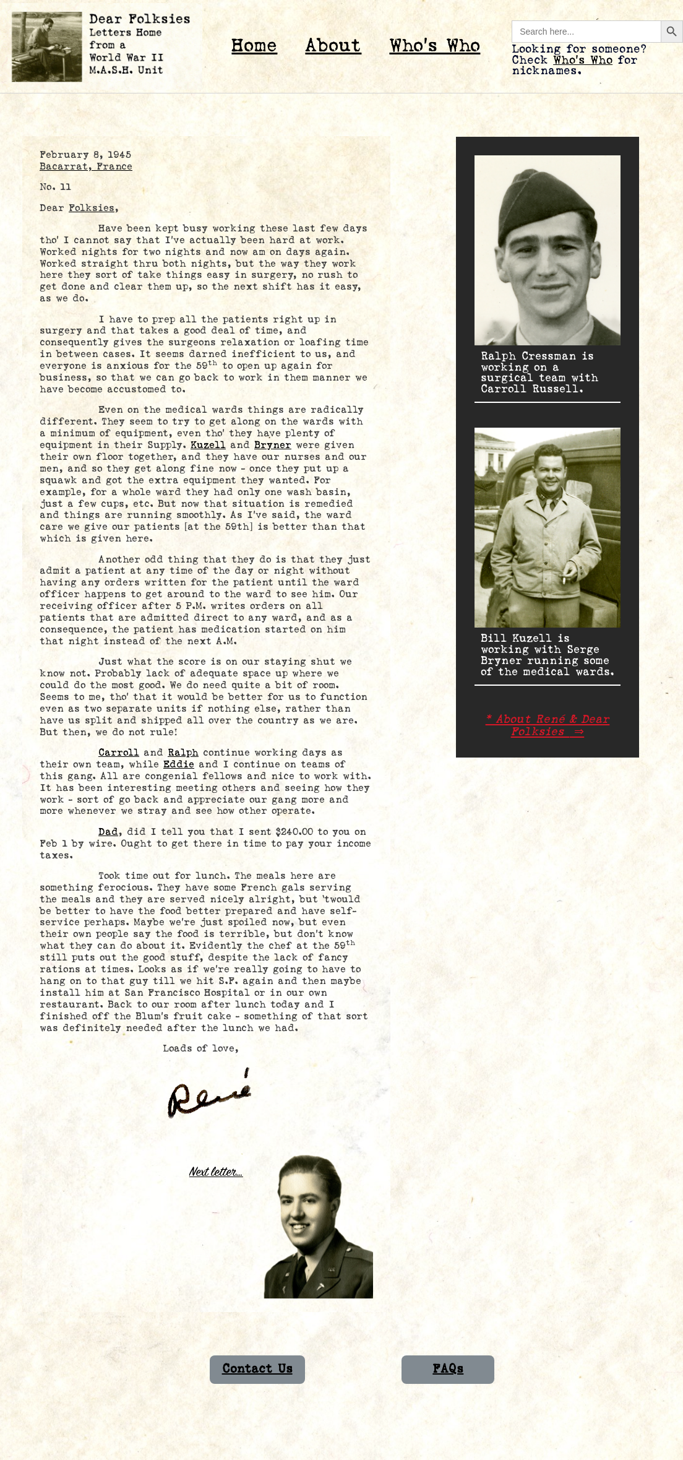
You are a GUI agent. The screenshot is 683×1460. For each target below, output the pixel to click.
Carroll (118, 753)
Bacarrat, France (86, 167)
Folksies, (94, 208)
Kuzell (208, 445)
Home (254, 46)
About (333, 46)
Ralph (183, 753)
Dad (108, 832)
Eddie (178, 764)
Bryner (272, 445)
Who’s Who (434, 46)
